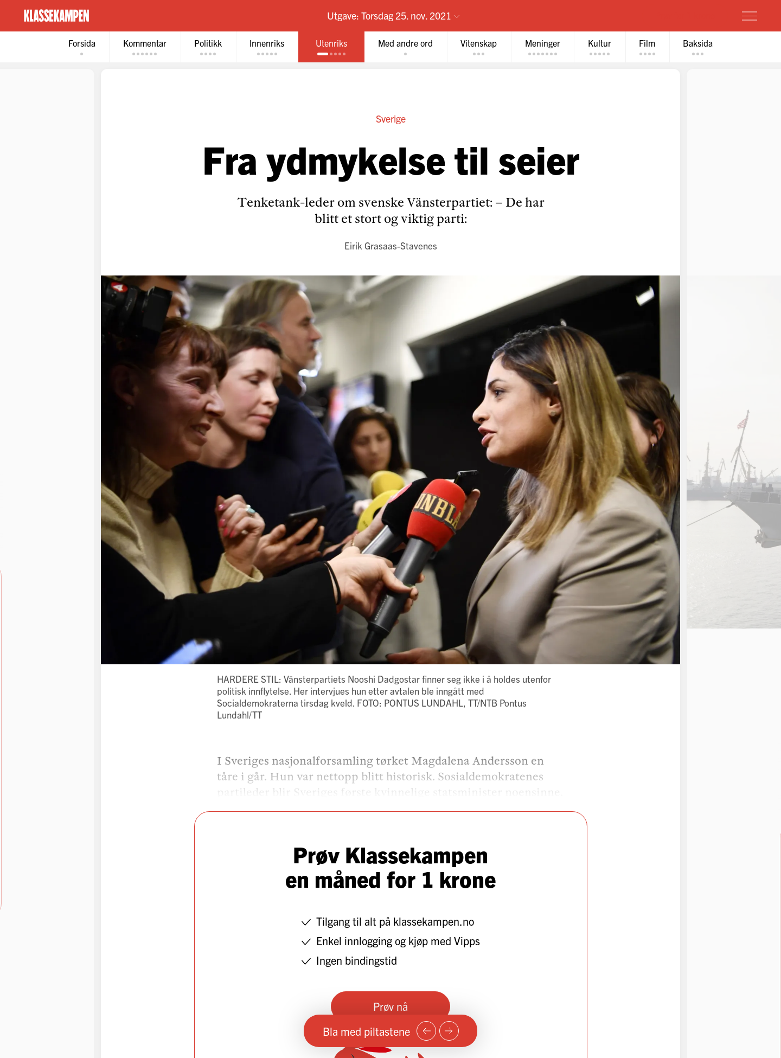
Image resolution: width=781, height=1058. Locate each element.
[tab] (79, 46)
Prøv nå (390, 1006)
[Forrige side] (426, 1031)
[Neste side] (449, 1031)
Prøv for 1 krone (685, 15)
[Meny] (749, 15)
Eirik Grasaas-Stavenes (390, 245)
